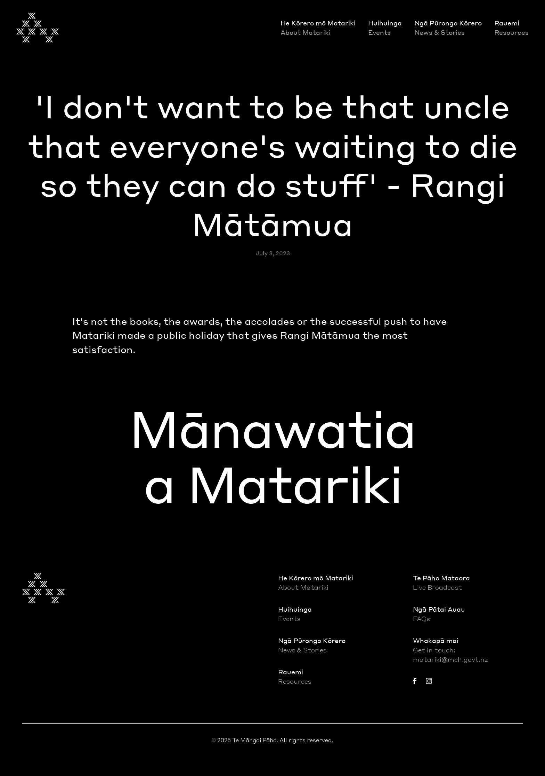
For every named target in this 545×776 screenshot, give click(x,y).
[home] (37, 27)
